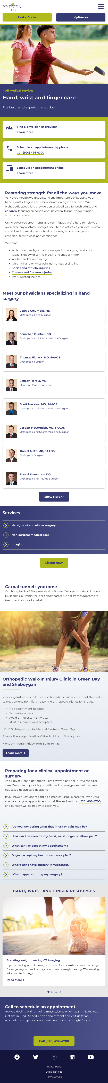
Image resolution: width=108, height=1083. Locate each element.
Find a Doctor (27, 17)
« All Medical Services (18, 90)
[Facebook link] (17, 1058)
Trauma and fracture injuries (32, 272)
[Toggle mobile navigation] (101, 6)
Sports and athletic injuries (31, 268)
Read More (15, 980)
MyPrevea (81, 17)
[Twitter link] (35, 1058)
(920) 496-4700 (90, 801)
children (11, 211)
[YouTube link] (91, 1058)
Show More (54, 496)
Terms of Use (54, 1076)
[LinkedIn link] (72, 1058)
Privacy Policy (54, 1066)
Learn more (15, 753)
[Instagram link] (54, 1058)
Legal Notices (54, 1071)
